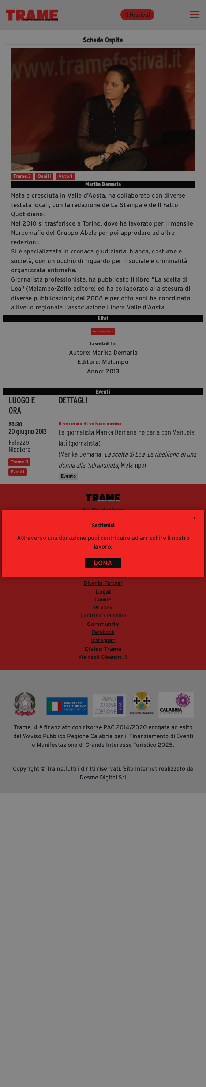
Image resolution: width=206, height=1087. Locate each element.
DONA (103, 563)
